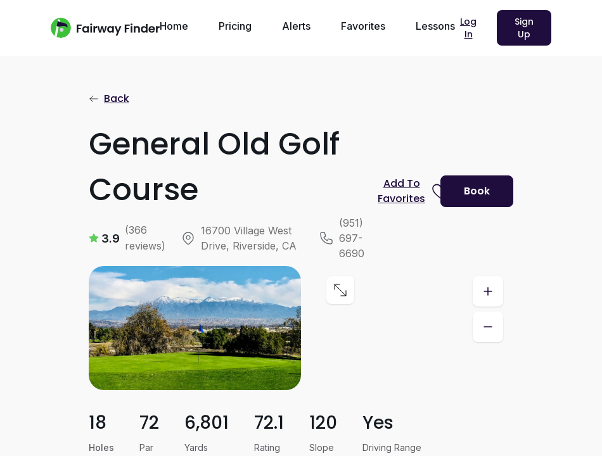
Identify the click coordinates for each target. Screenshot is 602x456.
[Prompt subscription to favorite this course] (404, 191)
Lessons (435, 26)
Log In (468, 28)
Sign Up (524, 28)
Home (174, 26)
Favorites (363, 26)
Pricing (235, 26)
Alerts (296, 26)
